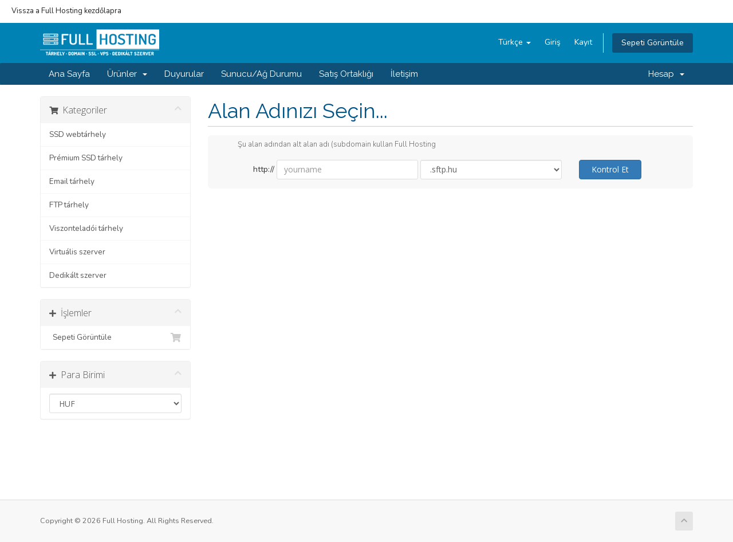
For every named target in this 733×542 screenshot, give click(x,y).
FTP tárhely (69, 204)
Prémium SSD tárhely (86, 157)
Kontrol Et (610, 169)
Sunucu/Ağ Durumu (261, 74)
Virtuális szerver (77, 251)
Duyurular (184, 74)
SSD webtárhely (77, 134)
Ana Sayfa (69, 74)
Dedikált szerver (78, 275)
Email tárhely (71, 181)
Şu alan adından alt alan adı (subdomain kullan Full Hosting (327, 145)
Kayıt (583, 42)
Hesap (666, 74)
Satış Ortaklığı (346, 74)
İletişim (404, 74)
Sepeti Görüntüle (652, 42)
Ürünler (127, 74)
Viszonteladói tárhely (86, 228)
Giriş (553, 42)
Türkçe (514, 42)
